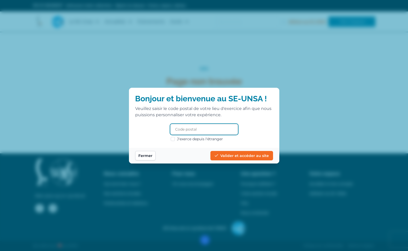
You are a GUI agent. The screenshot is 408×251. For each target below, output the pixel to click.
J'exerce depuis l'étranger (197, 139)
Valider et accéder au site (242, 155)
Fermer (145, 155)
